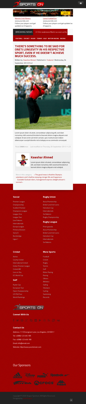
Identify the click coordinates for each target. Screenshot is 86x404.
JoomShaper (27, 398)
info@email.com (24, 343)
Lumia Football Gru (50, 18)
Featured (50, 60)
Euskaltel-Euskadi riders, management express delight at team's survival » (40, 180)
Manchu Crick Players (23, 18)
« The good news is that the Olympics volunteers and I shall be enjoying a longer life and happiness (39, 175)
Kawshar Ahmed (29, 60)
